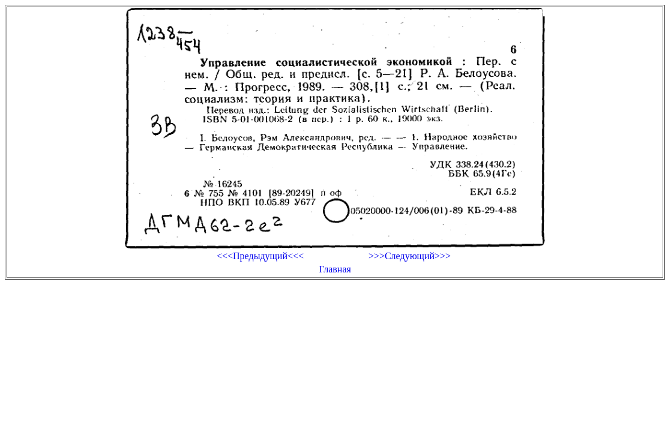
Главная (335, 269)
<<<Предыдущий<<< (260, 256)
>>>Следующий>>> (410, 256)
